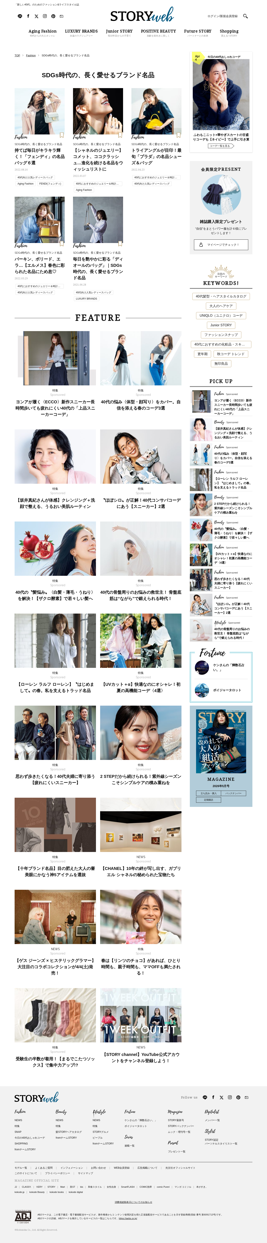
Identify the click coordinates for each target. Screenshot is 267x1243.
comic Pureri (163, 1187)
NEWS (18, 1120)
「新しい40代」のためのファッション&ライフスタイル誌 (47, 4)
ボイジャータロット (227, 690)
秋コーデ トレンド (231, 354)
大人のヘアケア (221, 306)
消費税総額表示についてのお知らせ (133, 1202)
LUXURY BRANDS (86, 298)
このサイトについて (26, 1173)
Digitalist (212, 1112)
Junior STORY (221, 325)
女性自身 (111, 1187)
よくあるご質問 (44, 1167)
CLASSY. (26, 1187)
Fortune (130, 1112)
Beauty (61, 1112)
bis (81, 1187)
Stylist (210, 1131)
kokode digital (76, 1192)
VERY (39, 1187)
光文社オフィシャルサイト (180, 1167)
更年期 (203, 354)
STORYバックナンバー (181, 1126)
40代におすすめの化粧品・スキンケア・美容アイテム (222, 344)
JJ (16, 1187)
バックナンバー (233, 793)
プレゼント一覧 (176, 1151)
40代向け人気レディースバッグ (35, 177)
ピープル (98, 1137)
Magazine (175, 1112)
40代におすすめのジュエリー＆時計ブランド (97, 184)
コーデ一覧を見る (220, 145)
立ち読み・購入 (209, 793)
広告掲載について (147, 1167)
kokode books (57, 1192)
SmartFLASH (128, 1187)
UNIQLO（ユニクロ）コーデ (221, 315)
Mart (62, 1187)
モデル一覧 (21, 1167)
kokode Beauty (37, 1192)
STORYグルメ (101, 1131)
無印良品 (221, 363)
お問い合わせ (98, 1167)
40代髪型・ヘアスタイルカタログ (221, 296)
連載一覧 (130, 1145)
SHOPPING (21, 1143)
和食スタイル (95, 1187)
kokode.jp (19, 1192)
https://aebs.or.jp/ (128, 1218)
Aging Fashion (26, 183)
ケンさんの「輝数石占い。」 (141, 1120)
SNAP (18, 1131)
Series (129, 1137)
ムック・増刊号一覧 (179, 1131)
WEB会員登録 (122, 1167)
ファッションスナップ (221, 335)
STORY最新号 (176, 1120)
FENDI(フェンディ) (50, 183)
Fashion (20, 1112)
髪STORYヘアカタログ (69, 1131)
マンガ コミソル (183, 1187)
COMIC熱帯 (146, 1187)
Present (173, 1143)
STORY (51, 1187)
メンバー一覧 (212, 1120)
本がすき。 (202, 1187)
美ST (72, 1187)
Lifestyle (99, 1112)
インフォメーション (71, 1167)
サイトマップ (85, 1173)
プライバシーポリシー (57, 1173)
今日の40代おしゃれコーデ (30, 1137)
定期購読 (208, 800)
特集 (17, 1126)
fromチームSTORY (25, 1149)
